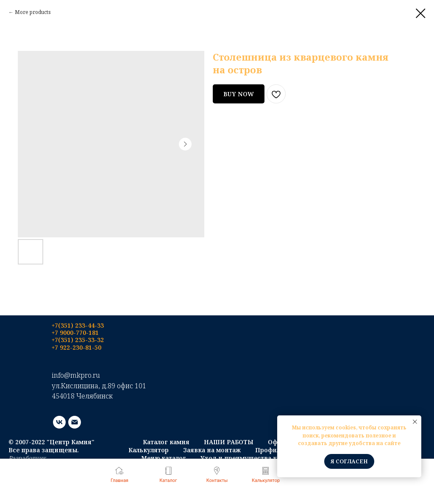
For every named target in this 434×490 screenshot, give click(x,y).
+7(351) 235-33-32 (78, 340)
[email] (74, 422)
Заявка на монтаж (212, 450)
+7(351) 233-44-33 (78, 325)
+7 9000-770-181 (75, 333)
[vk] (59, 422)
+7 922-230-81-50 (76, 347)
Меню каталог (163, 458)
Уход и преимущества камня (246, 458)
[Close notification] (415, 422)
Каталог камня (166, 442)
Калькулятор (148, 450)
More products (33, 12)
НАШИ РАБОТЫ (228, 442)
